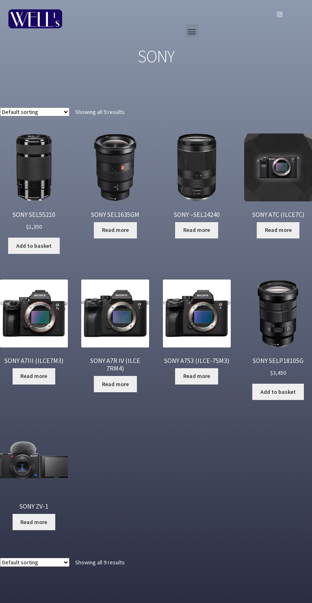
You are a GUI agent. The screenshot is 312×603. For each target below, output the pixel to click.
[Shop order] (34, 111)
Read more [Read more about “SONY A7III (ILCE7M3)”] (33, 376)
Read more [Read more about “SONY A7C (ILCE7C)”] (278, 230)
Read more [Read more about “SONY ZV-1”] (33, 522)
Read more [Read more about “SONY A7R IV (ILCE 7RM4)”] (115, 384)
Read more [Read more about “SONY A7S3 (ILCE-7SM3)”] (196, 376)
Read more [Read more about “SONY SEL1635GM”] (115, 230)
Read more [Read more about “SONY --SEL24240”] (196, 230)
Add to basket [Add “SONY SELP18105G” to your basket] (278, 391)
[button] (192, 31)
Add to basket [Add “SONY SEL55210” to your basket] (34, 245)
